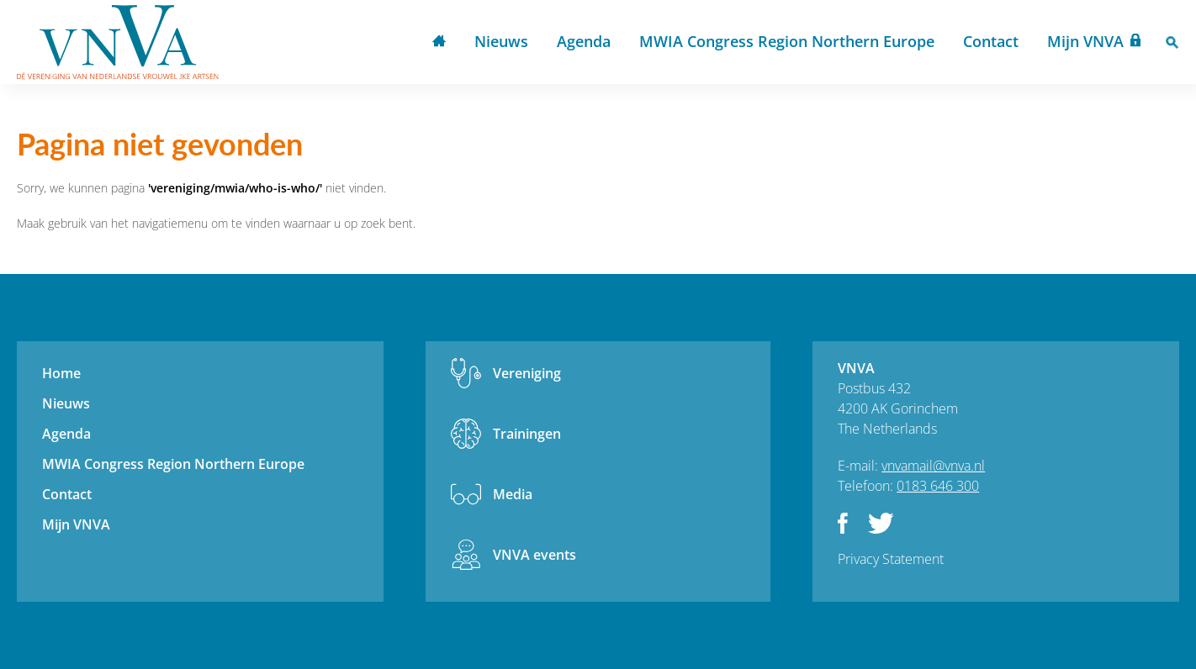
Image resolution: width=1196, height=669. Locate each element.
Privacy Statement (891, 559)
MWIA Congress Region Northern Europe (786, 41)
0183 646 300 (938, 486)
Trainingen (527, 433)
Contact (991, 41)
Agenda (584, 41)
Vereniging (527, 373)
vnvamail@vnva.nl (933, 465)
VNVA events (534, 554)
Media (512, 494)
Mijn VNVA (1085, 41)
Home (439, 42)
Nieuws (501, 41)
